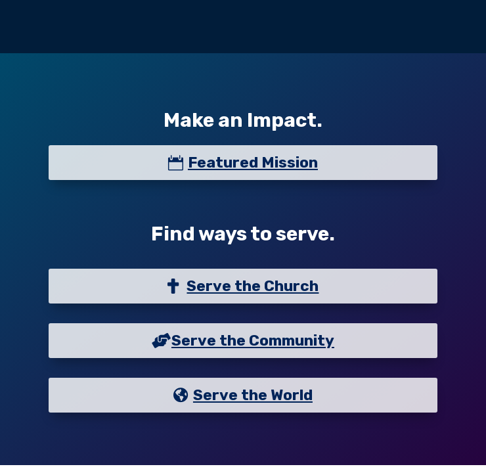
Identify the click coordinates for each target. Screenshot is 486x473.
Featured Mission (253, 162)
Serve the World (253, 395)
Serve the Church (253, 286)
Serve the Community (252, 340)
